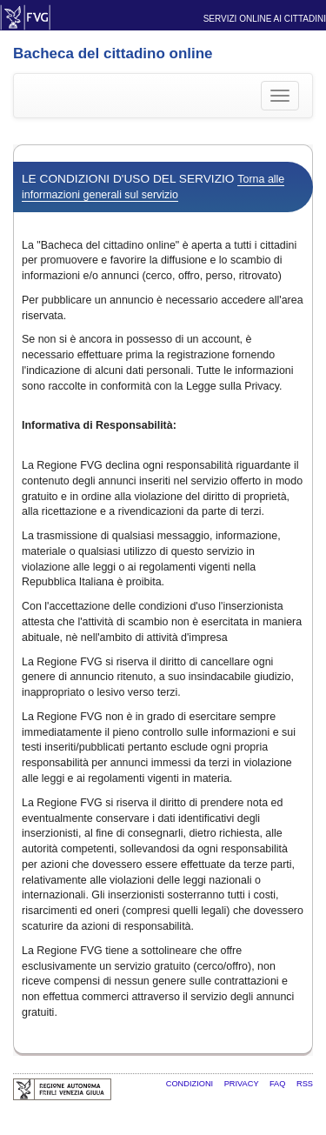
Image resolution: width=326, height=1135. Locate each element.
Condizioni (191, 1083)
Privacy (242, 1083)
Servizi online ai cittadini (264, 18)
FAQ (278, 1083)
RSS (304, 1083)
